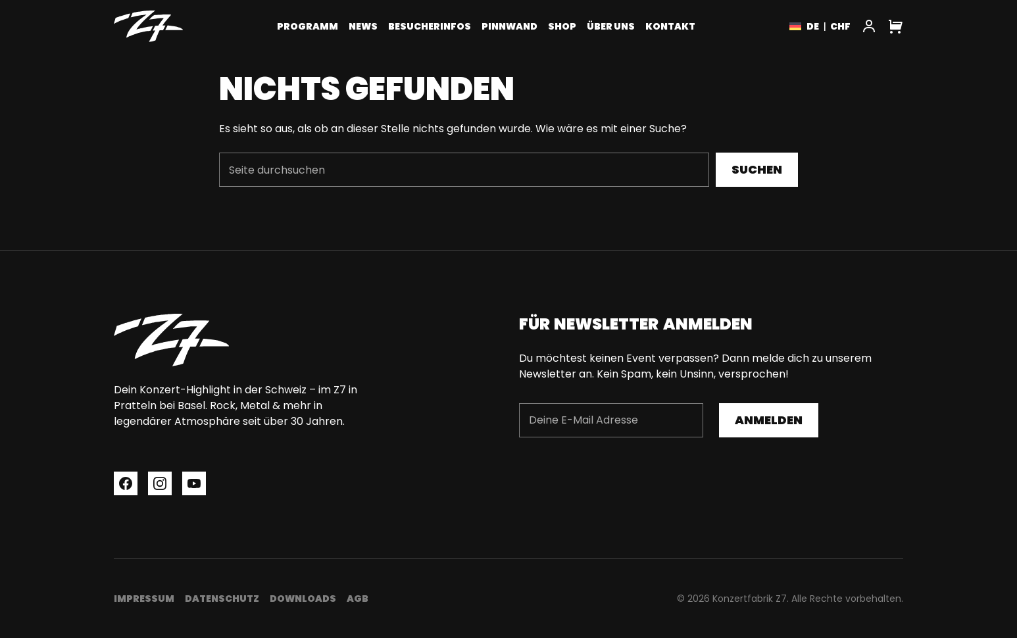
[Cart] (895, 26)
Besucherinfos (429, 26)
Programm (307, 26)
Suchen (757, 169)
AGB (357, 598)
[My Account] (869, 26)
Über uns (611, 26)
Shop (562, 26)
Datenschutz (222, 598)
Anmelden (769, 420)
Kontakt (670, 26)
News (363, 26)
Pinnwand (509, 26)
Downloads (303, 598)
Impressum (144, 598)
